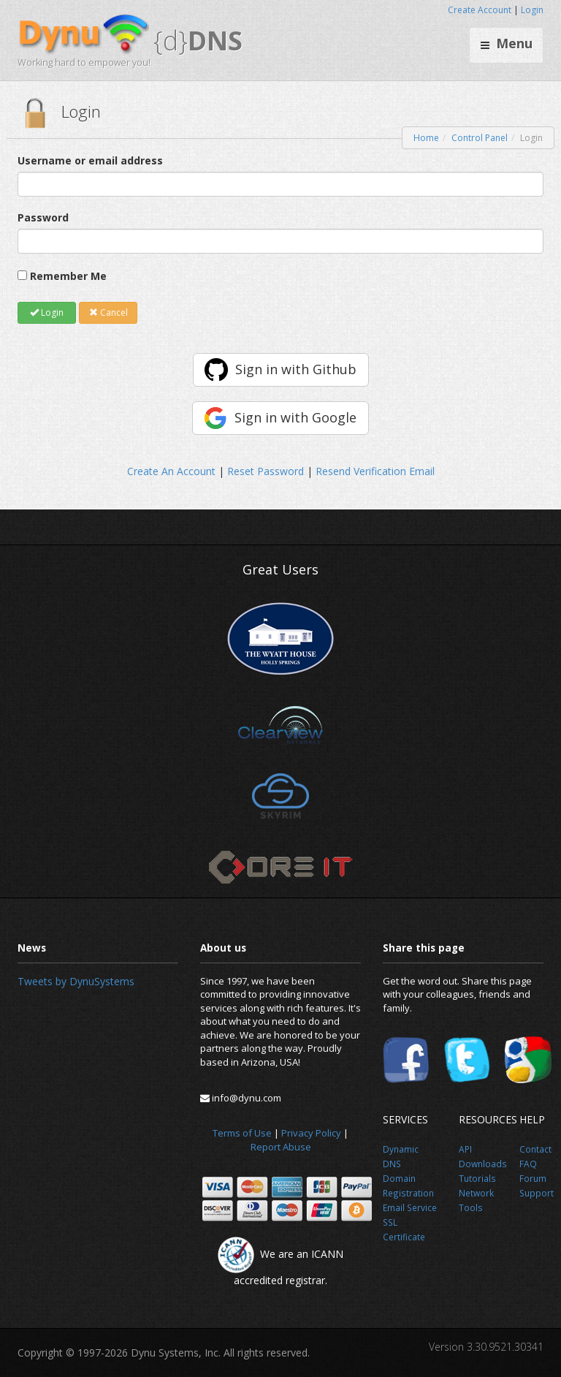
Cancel (108, 312)
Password (43, 217)
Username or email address (90, 160)
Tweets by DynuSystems (76, 981)
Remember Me (68, 276)
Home (426, 138)
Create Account (479, 10)
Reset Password (265, 471)
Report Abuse (281, 1146)
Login (532, 10)
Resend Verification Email (375, 471)
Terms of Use (242, 1132)
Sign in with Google (295, 417)
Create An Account (171, 471)
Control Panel (479, 138)
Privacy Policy (311, 1132)
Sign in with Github (295, 369)
